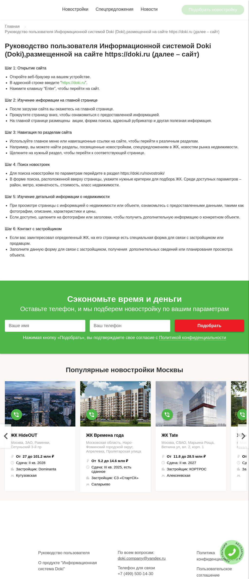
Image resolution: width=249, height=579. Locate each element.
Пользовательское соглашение (214, 572)
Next (243, 436)
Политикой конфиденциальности (192, 337)
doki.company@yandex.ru (142, 558)
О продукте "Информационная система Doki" (67, 565)
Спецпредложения (114, 9)
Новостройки (75, 9)
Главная (12, 26)
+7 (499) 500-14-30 (135, 573)
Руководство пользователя (64, 553)
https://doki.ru (73, 83)
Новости (149, 9)
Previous (5, 436)
